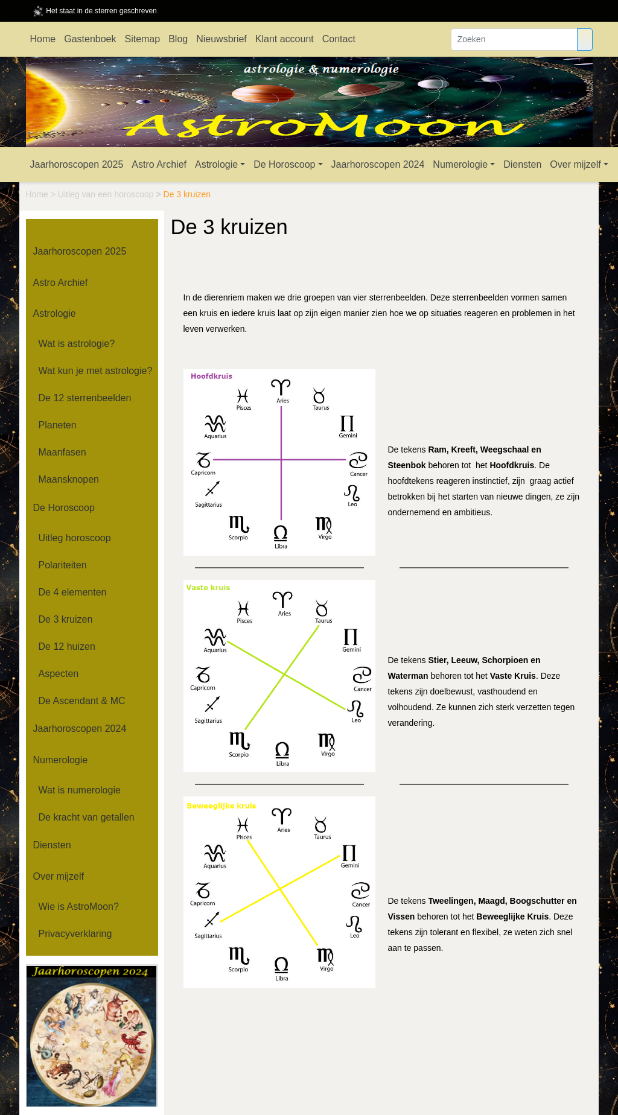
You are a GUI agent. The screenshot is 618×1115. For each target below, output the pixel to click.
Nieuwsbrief (221, 39)
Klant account (284, 39)
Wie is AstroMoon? (79, 906)
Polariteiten (63, 565)
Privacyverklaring (75, 934)
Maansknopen (69, 479)
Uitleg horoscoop (75, 538)
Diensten (522, 164)
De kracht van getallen (87, 817)
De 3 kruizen (66, 619)
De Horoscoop (284, 164)
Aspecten (59, 674)
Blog (178, 39)
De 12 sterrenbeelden (85, 398)
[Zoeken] (514, 39)
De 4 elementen (73, 592)
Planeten (58, 425)
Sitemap (142, 39)
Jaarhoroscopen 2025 (77, 164)
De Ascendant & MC (82, 701)
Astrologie (216, 164)
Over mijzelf (575, 164)
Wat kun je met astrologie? (96, 371)
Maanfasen (62, 452)
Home (43, 39)
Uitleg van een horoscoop (107, 194)
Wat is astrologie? (77, 343)
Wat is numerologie (80, 790)
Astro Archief (159, 164)
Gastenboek (90, 39)
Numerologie (460, 164)
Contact (338, 39)
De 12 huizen (67, 646)
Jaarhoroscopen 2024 (378, 164)
